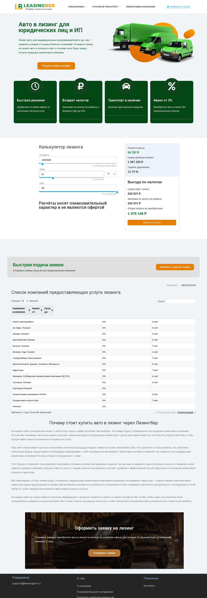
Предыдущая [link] (167, 408)
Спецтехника (76, 6)
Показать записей (24, 300)
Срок (42, 183)
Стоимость (44, 155)
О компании (84, 582)
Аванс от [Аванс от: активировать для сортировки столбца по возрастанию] (148, 308)
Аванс (42, 169)
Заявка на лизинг (152, 222)
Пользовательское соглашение (95, 588)
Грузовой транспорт (105, 6)
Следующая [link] (185, 408)
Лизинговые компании (140, 6)
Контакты (149, 582)
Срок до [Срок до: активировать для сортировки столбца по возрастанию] (175, 308)
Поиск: (177, 301)
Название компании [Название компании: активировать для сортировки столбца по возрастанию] (25, 308)
